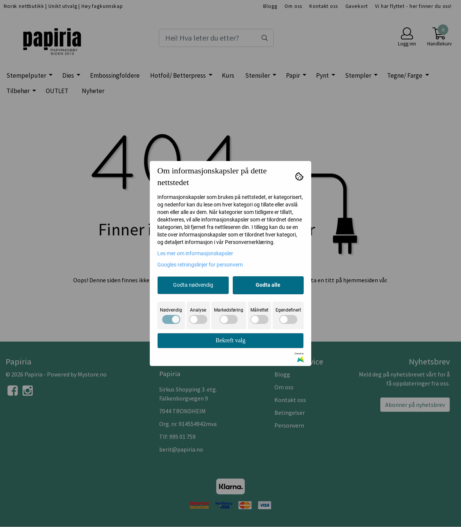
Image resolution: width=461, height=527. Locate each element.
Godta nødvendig (193, 285)
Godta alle (268, 285)
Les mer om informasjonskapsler (195, 253)
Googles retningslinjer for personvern (200, 265)
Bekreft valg (230, 340)
